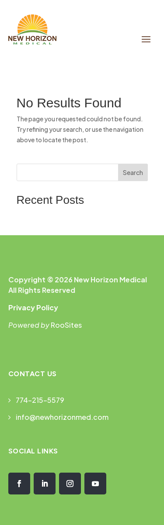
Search (133, 172)
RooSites (66, 324)
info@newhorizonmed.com (62, 417)
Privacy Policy (33, 307)
